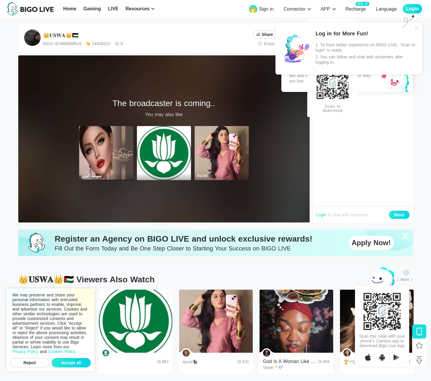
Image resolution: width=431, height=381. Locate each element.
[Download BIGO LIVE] (419, 331)
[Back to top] (419, 360)
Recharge (355, 8)
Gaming (92, 8)
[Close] (417, 28)
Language (386, 8)
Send (399, 214)
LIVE (113, 8)
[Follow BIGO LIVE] (419, 346)
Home (69, 8)
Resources (137, 8)
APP (325, 8)
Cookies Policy (61, 351)
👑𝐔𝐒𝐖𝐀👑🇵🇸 (60, 35)
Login (321, 214)
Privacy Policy (25, 351)
